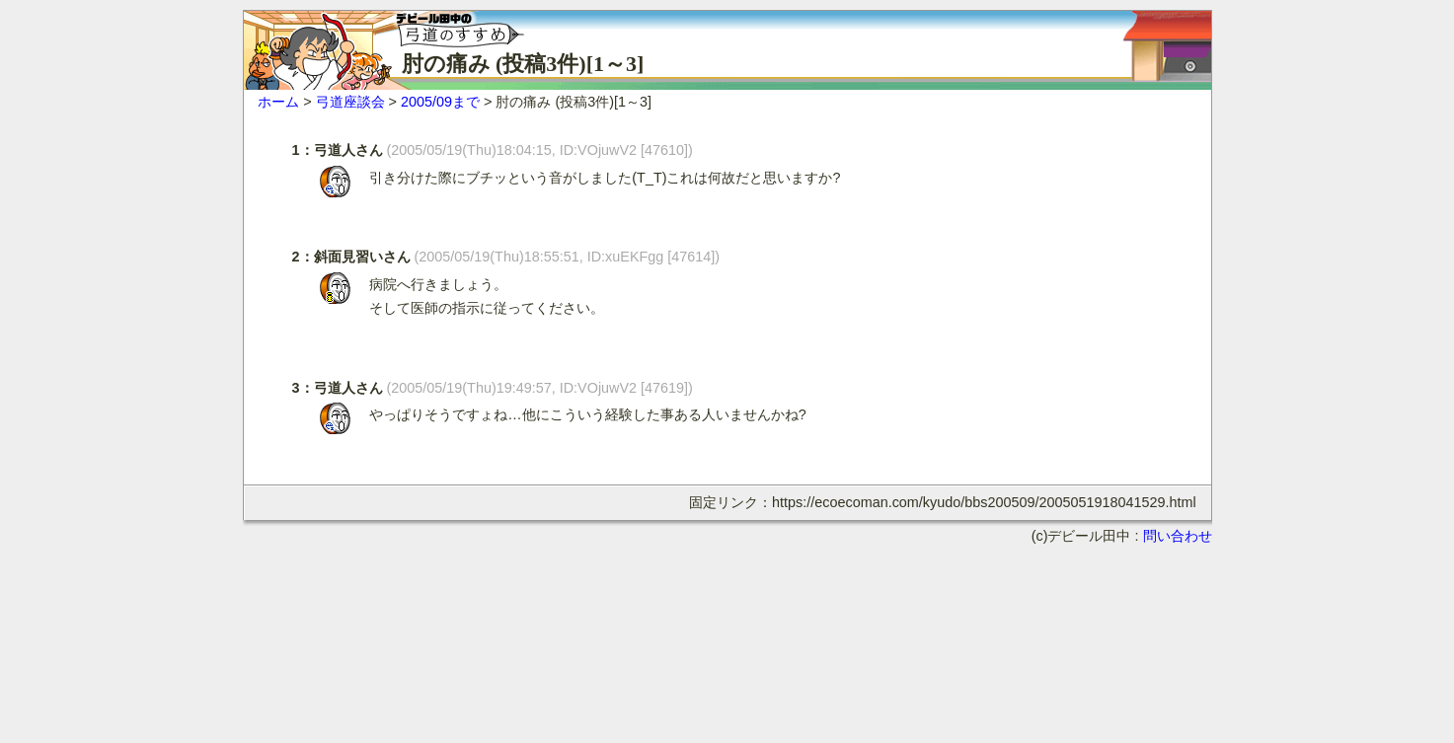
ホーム (278, 102)
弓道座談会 (350, 102)
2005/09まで (440, 102)
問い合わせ (1177, 536)
